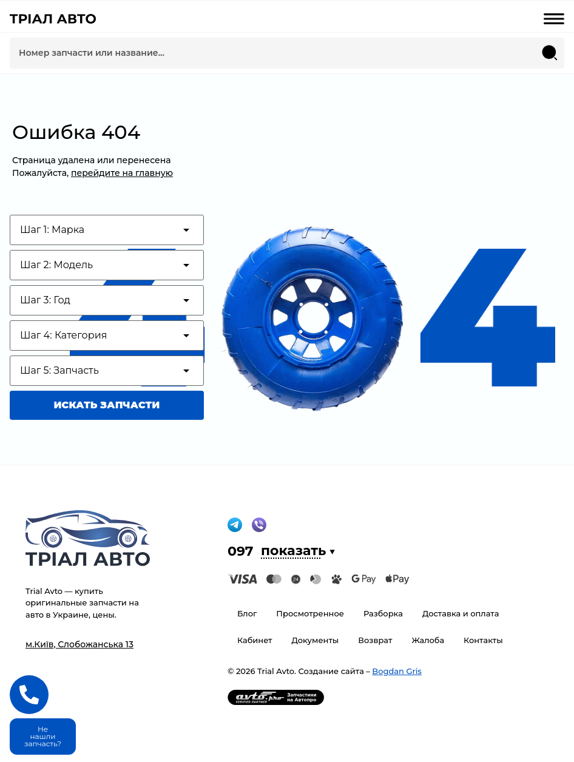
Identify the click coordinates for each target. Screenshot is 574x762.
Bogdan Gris (396, 671)
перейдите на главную (122, 172)
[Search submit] (549, 52)
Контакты (483, 640)
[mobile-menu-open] (554, 18)
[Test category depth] (107, 230)
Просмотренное (310, 613)
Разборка (383, 613)
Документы (315, 640)
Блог (247, 613)
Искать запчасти (107, 405)
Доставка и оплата (460, 613)
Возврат (375, 640)
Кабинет (254, 640)
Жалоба (427, 640)
